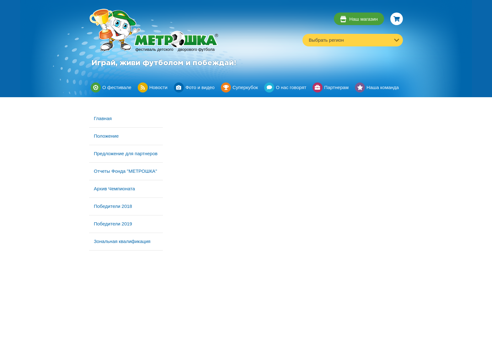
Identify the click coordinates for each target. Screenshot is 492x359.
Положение (106, 136)
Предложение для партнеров (126, 153)
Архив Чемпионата (114, 188)
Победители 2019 (113, 223)
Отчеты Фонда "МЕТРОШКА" (125, 171)
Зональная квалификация (122, 241)
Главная (103, 118)
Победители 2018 (113, 206)
